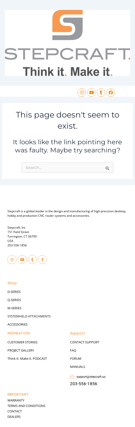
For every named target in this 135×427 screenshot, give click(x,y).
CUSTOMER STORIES (22, 342)
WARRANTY (15, 400)
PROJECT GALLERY (20, 350)
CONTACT (14, 411)
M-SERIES (14, 308)
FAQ (73, 350)
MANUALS (77, 366)
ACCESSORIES (17, 324)
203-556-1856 (17, 245)
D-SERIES (14, 291)
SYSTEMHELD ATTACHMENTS (29, 316)
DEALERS (14, 416)
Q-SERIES (14, 300)
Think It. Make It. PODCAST (27, 358)
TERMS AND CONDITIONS (26, 405)
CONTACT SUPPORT (84, 342)
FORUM (75, 358)
